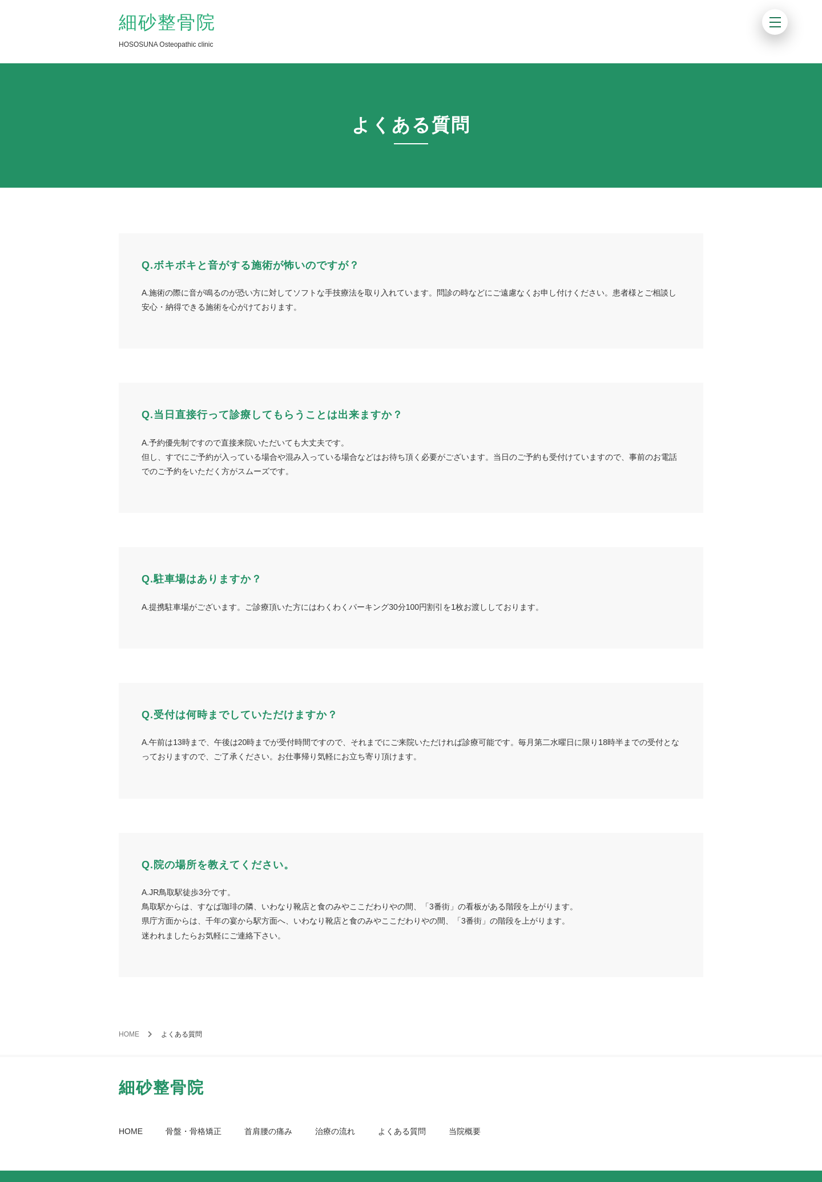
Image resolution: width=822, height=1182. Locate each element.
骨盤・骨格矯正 (193, 1131)
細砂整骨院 (167, 22)
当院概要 (465, 1131)
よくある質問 (402, 1131)
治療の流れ (335, 1131)
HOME (129, 1034)
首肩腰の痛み (268, 1131)
